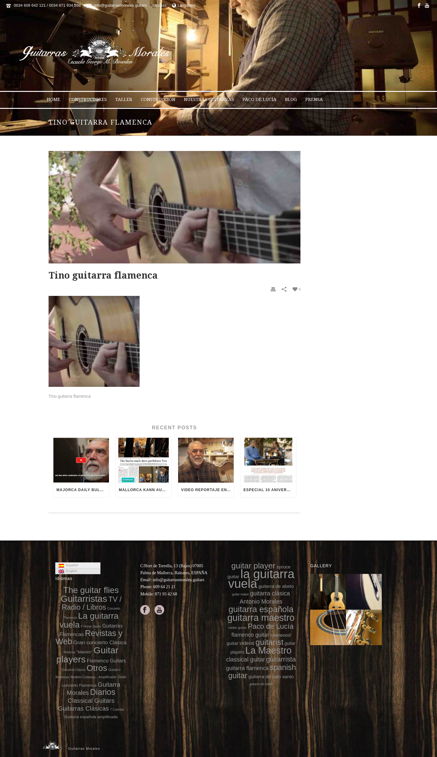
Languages (184, 5)
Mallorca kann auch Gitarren (145, 490)
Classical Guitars (91, 700)
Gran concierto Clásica (100, 642)
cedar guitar (238, 627)
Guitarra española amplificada (91, 717)
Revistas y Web (89, 637)
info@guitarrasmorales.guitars (120, 5)
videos (246, 643)
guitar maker (240, 594)
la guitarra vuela (261, 578)
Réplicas (69, 652)
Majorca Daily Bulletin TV (82, 490)
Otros (96, 668)
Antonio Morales (260, 601)
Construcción (158, 99)
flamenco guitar (250, 635)
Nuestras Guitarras (209, 99)
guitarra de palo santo (271, 676)
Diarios (102, 692)
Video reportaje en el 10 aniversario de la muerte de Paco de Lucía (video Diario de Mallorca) (207, 490)
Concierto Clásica (73, 670)
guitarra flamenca (247, 668)
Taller (123, 99)
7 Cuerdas (117, 709)
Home (53, 99)
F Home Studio (91, 626)
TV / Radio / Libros (92, 603)
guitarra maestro (261, 617)
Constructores (88, 99)
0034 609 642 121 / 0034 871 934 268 (47, 5)
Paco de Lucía (259, 99)
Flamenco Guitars (106, 660)
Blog (291, 99)
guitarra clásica (270, 593)
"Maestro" (84, 652)
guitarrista (281, 659)
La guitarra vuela (89, 620)
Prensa (314, 99)
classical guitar (245, 659)
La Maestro (269, 650)
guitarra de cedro (261, 684)
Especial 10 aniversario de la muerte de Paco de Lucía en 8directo (269, 490)
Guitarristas (84, 599)
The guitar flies (91, 590)
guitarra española (261, 609)
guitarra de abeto (276, 586)
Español (68, 565)
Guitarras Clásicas (83, 708)
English (68, 571)
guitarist (269, 642)
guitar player (253, 565)
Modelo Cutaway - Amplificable (94, 677)
